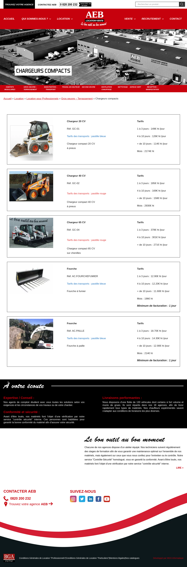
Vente (130, 18)
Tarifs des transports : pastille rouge (86, 193)
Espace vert (135, 87)
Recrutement (153, 18)
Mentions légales (117, 558)
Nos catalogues (132, 558)
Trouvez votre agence (31, 504)
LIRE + (179, 468)
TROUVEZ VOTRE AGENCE (19, 4)
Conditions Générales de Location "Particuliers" (87, 558)
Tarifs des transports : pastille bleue (86, 136)
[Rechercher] (182, 4)
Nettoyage (123, 87)
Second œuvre (88, 87)
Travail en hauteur (71, 87)
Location (65, 18)
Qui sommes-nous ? (36, 18)
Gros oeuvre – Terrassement (77, 98)
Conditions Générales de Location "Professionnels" (42, 558)
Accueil (9, 18)
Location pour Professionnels (42, 98)
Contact (176, 18)
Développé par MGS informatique (168, 558)
